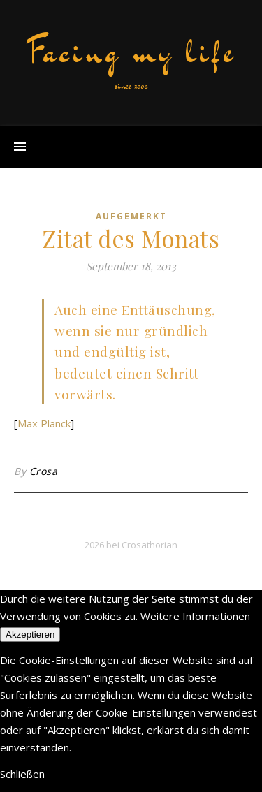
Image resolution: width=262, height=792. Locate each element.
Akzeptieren (30, 634)
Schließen (22, 774)
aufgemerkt (131, 216)
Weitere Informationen (195, 616)
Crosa (43, 471)
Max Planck (44, 423)
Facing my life (131, 51)
